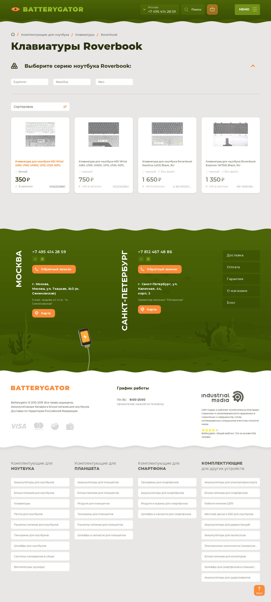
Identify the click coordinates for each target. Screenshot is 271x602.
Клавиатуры (22, 503)
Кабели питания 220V (219, 503)
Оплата (233, 267)
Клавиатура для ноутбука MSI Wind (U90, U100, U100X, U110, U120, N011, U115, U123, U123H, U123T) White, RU (39, 164)
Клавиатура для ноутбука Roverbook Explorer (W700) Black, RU (231, 159)
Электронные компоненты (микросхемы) (232, 546)
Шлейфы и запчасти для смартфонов (166, 514)
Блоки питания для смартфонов (226, 493)
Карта (46, 313)
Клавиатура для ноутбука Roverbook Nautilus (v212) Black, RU (166, 159)
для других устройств (231, 466)
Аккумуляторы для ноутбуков (34, 482)
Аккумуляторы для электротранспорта (231, 482)
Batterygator (40, 388)
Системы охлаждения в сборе (34, 556)
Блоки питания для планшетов (98, 493)
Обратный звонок (56, 269)
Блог (231, 302)
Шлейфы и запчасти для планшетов (101, 535)
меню (248, 10)
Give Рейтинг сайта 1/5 (203, 430)
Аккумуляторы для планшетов (98, 482)
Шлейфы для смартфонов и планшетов (231, 567)
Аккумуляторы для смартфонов (162, 493)
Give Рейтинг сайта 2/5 (206, 430)
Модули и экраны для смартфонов (164, 503)
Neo (101, 82)
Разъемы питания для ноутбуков (36, 524)
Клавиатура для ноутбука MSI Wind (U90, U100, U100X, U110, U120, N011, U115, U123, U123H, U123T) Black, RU (103, 164)
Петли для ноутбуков (28, 514)
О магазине (237, 291)
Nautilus (62, 82)
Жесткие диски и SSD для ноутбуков (229, 514)
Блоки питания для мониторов (225, 556)
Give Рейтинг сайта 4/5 (213, 430)
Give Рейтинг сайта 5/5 (216, 430)
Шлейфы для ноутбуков (30, 546)
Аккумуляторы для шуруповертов (227, 577)
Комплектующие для (40, 467)
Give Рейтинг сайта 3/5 (210, 430)
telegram (35, 259)
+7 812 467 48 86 (155, 252)
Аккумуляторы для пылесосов (225, 535)
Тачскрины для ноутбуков (31, 535)
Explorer (20, 82)
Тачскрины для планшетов (95, 514)
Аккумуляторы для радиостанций (227, 524)
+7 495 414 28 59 (162, 11)
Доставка (235, 255)
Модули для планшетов (93, 503)
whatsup (42, 259)
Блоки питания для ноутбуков (34, 493)
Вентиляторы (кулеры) (29, 567)
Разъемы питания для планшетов (100, 524)
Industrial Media (223, 396)
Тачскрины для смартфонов (159, 482)
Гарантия (235, 279)
